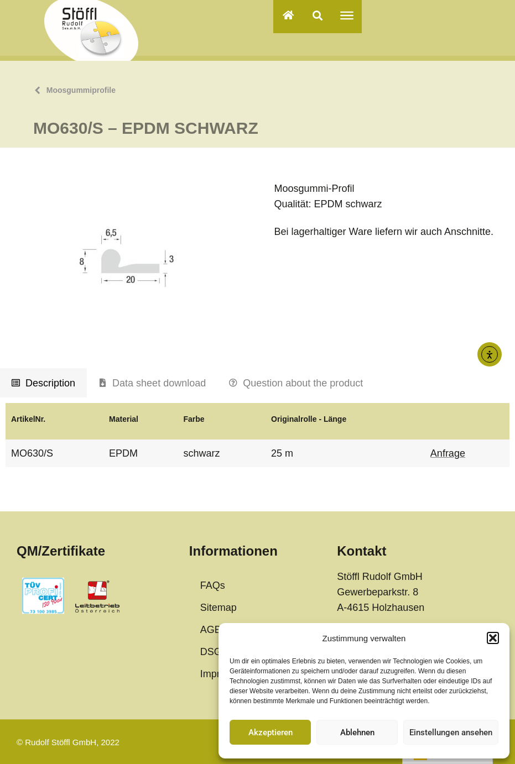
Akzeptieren (270, 732)
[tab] (43, 383)
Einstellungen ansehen (450, 732)
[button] (492, 637)
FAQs (212, 585)
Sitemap (218, 607)
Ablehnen (357, 732)
